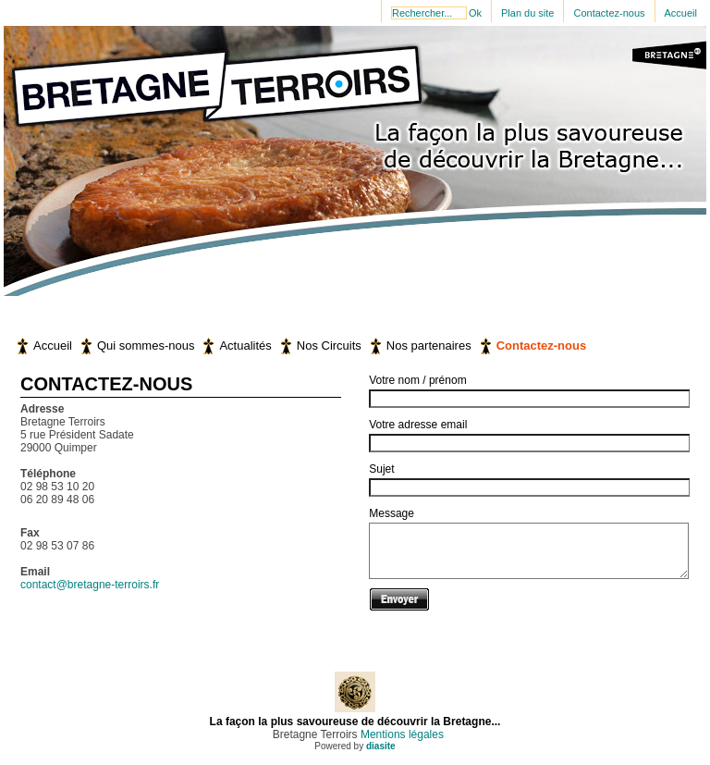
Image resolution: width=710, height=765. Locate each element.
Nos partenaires (428, 345)
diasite (381, 746)
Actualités (245, 345)
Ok (475, 13)
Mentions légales (401, 734)
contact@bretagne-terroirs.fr (89, 584)
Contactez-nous (608, 13)
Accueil (681, 13)
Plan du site (527, 13)
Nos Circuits (329, 345)
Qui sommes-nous (145, 345)
